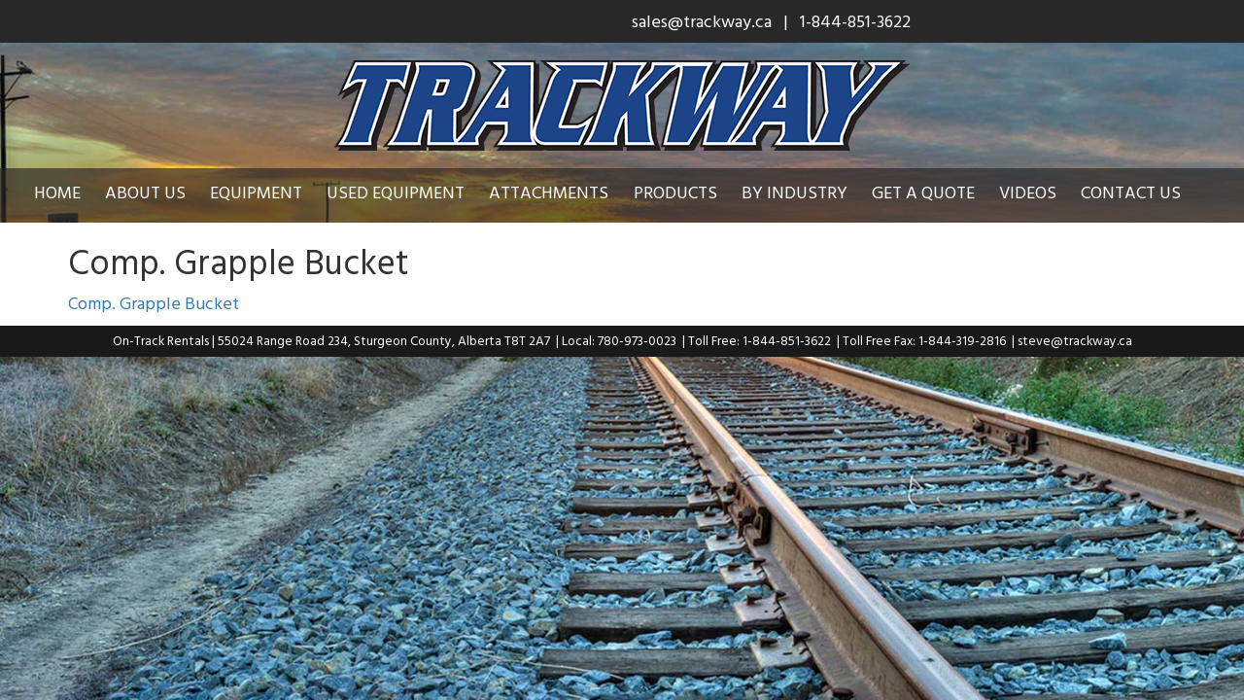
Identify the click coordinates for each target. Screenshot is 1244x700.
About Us (160, 192)
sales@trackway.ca (702, 21)
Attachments (563, 192)
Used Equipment (410, 192)
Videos (1042, 192)
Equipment (271, 192)
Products (690, 192)
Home (72, 192)
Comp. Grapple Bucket (153, 303)
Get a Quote (937, 192)
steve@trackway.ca (1075, 340)
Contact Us (1145, 192)
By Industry (809, 192)
